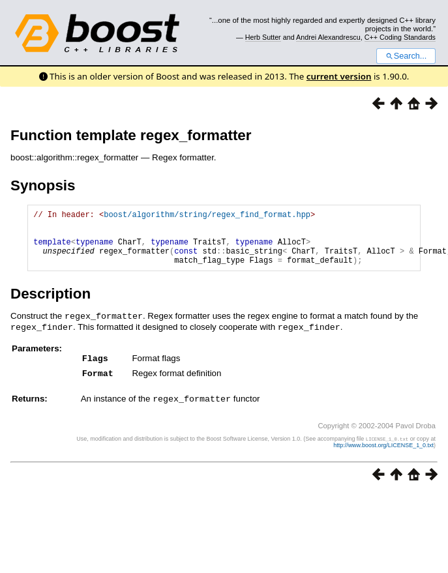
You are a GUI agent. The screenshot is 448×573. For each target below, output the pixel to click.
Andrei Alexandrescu (328, 37)
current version (339, 76)
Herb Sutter (263, 37)
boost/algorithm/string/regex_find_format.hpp (207, 216)
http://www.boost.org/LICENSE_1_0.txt (383, 453)
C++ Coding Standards (400, 37)
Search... (405, 56)
